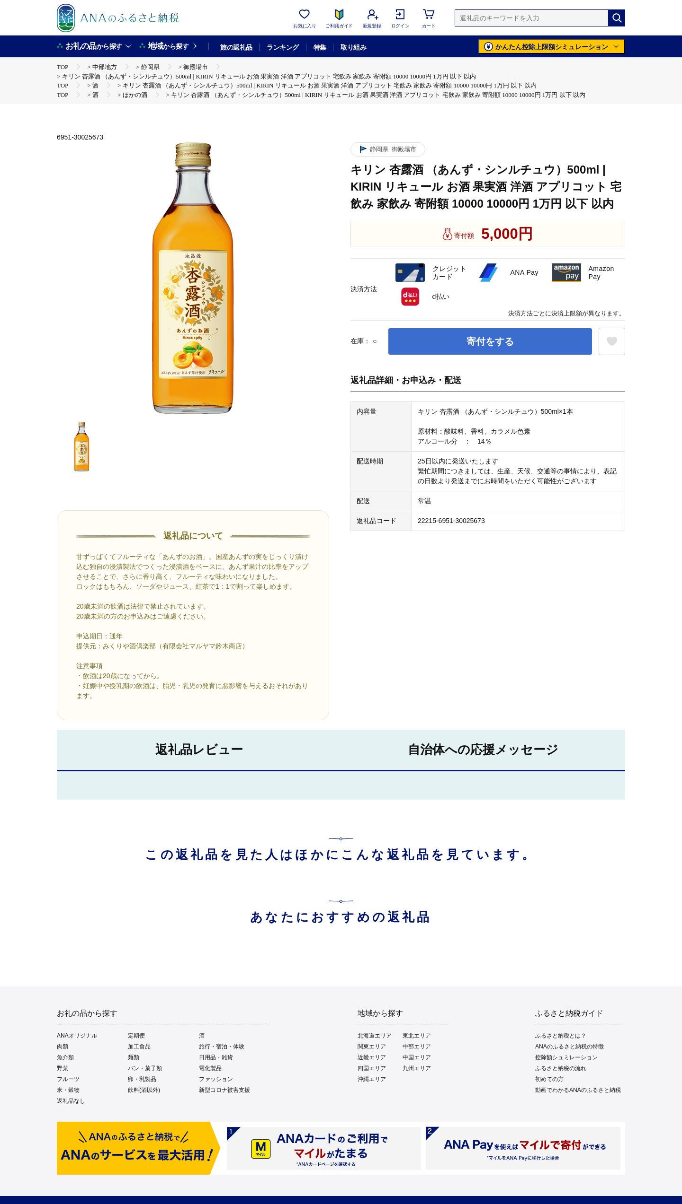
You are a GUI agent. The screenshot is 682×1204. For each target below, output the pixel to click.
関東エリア (372, 1046)
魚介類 (65, 1057)
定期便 (136, 1035)
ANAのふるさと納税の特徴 (569, 1046)
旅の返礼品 (236, 47)
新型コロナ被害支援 (224, 1090)
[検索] (616, 17)
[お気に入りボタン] (612, 341)
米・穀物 (68, 1090)
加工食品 (139, 1046)
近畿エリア (372, 1057)
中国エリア (417, 1057)
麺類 (133, 1057)
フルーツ (68, 1079)
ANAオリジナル (77, 1035)
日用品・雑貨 (216, 1057)
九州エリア (417, 1068)
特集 (320, 47)
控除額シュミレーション (566, 1057)
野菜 (62, 1068)
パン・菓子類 (145, 1068)
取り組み (353, 47)
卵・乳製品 (142, 1079)
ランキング (282, 47)
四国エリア (372, 1068)
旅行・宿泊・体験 (221, 1046)
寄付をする (490, 341)
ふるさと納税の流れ (560, 1068)
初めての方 (549, 1079)
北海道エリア (375, 1035)
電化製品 (210, 1068)
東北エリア (417, 1035)
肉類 (62, 1046)
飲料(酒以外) (144, 1090)
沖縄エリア (372, 1079)
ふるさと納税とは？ (560, 1035)
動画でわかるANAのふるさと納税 (578, 1090)
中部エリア (417, 1046)
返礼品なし (71, 1101)
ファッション (216, 1079)
